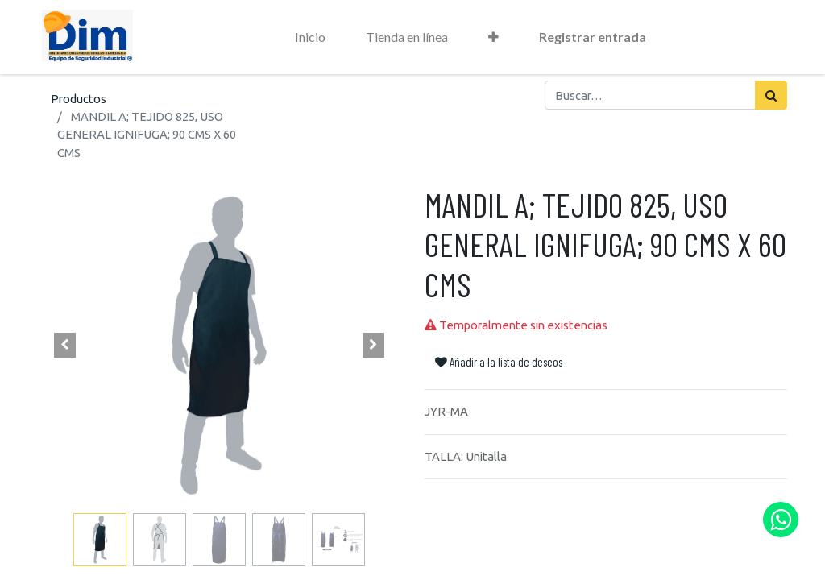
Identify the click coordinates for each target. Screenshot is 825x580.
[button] (493, 37)
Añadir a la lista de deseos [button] (498, 361)
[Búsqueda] (771, 95)
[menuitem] (310, 37)
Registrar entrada (592, 36)
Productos (78, 99)
